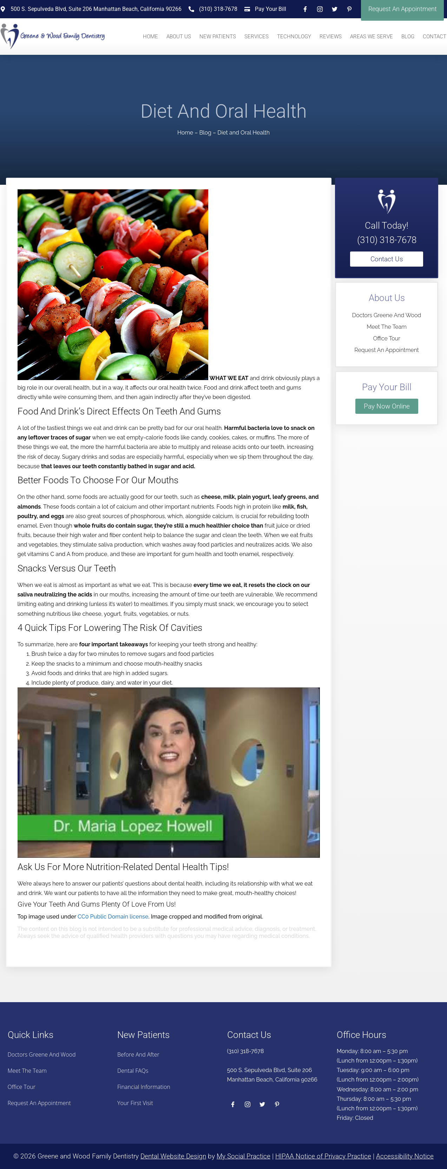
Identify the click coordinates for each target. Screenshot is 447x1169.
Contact (434, 36)
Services (256, 36)
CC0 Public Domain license (113, 916)
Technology (294, 36)
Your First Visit (135, 1103)
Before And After (138, 1054)
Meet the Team (387, 327)
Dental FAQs (132, 1071)
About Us (178, 36)
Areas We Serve (371, 36)
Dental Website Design (173, 1156)
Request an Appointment (386, 350)
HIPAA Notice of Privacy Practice (323, 1156)
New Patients (217, 36)
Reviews (331, 36)
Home (150, 36)
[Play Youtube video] (169, 772)
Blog (407, 36)
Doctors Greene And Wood (386, 315)
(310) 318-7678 (386, 240)
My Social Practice (243, 1156)
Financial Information (143, 1087)
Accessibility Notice (405, 1156)
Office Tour (386, 338)
